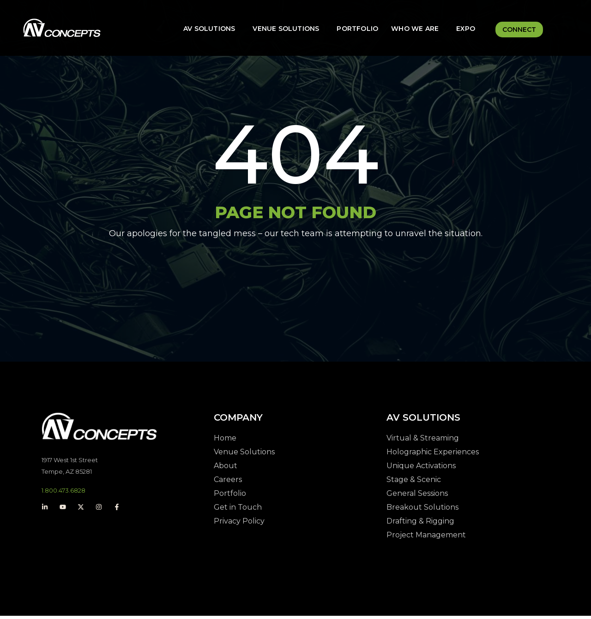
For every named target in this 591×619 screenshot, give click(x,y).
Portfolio (357, 28)
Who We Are (415, 28)
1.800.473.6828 (63, 493)
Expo (465, 28)
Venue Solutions (286, 28)
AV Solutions (209, 28)
